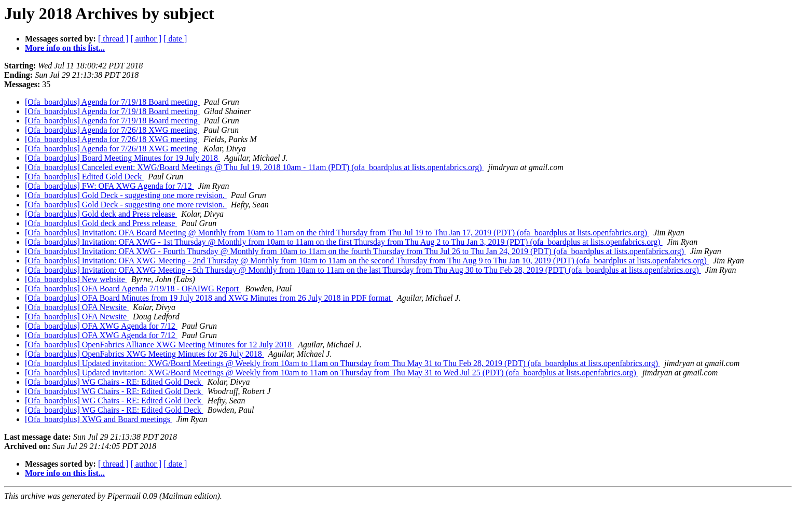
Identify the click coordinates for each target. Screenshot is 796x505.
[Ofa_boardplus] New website (76, 279)
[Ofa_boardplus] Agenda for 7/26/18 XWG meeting (112, 129)
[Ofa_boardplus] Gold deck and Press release (101, 213)
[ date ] (175, 38)
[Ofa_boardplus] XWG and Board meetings (98, 419)
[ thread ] (113, 38)
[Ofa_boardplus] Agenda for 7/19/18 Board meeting (112, 101)
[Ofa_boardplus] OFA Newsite (77, 307)
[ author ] (146, 38)
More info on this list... (65, 48)
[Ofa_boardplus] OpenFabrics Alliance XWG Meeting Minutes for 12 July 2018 (159, 344)
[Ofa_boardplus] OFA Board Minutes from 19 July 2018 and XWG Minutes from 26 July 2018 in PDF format (209, 297)
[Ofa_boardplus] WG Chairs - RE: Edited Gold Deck (114, 381)
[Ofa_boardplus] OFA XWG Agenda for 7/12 (101, 325)
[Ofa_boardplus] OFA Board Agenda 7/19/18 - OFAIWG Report (133, 288)
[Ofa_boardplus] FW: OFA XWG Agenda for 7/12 (109, 185)
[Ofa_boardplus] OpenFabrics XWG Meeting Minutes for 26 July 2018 (144, 353)
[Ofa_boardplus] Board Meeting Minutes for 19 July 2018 (122, 157)
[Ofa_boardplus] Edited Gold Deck (84, 176)
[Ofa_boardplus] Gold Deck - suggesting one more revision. (126, 195)
